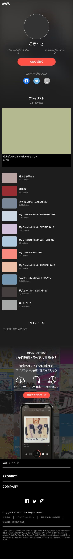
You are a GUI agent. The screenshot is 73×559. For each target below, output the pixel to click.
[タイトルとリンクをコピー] (47, 81)
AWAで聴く (36, 61)
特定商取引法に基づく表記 (14, 522)
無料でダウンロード (36, 395)
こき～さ (15, 463)
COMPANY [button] (10, 486)
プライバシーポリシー (25, 517)
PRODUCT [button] (10, 476)
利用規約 (6, 517)
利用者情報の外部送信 (50, 517)
